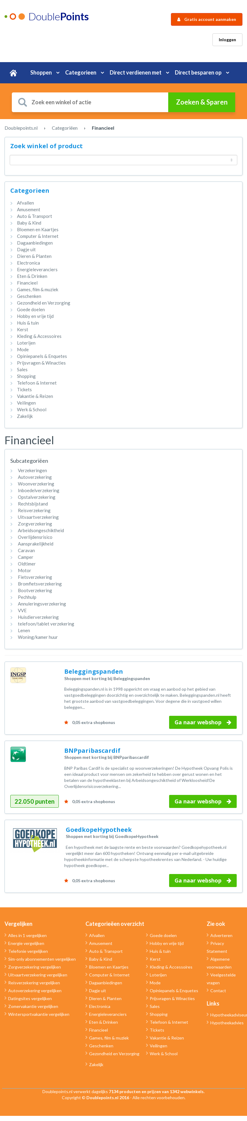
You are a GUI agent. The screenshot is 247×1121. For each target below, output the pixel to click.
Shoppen (41, 72)
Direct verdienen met (136, 72)
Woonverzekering (36, 483)
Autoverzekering (35, 477)
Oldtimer (27, 563)
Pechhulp (27, 597)
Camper (25, 557)
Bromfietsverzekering (40, 583)
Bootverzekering (35, 590)
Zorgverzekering (35, 523)
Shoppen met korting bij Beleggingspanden (107, 678)
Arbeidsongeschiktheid (41, 530)
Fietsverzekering (35, 577)
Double (58, 16)
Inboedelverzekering (38, 490)
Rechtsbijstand (33, 503)
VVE (22, 610)
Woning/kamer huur (38, 637)
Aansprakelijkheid (35, 543)
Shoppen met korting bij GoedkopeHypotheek (112, 836)
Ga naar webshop (203, 722)
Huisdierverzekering (38, 617)
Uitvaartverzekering (38, 517)
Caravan (26, 550)
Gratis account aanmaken (206, 19)
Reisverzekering (34, 510)
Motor (24, 570)
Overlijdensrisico (35, 537)
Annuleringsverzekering (42, 603)
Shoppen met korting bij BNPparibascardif (106, 757)
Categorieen (80, 72)
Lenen (24, 630)
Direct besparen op (198, 72)
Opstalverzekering (36, 497)
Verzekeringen (32, 470)
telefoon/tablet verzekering (46, 623)
